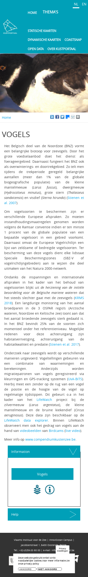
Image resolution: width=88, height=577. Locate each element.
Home (32, 13)
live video (72, 430)
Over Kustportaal (61, 49)
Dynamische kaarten (44, 40)
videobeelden (30, 430)
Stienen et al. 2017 (64, 344)
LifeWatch (44, 399)
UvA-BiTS (75, 379)
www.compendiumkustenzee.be (50, 439)
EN (84, 4)
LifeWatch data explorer (26, 420)
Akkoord (25, 570)
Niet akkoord (47, 570)
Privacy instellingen (62, 550)
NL (76, 4)
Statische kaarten (42, 31)
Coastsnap (73, 40)
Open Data (36, 49)
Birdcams (56, 430)
